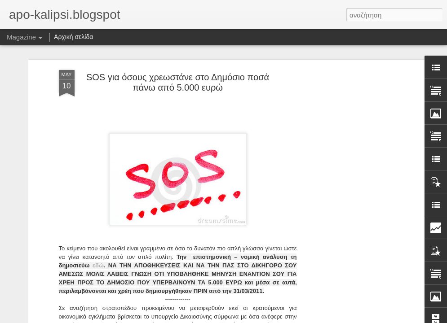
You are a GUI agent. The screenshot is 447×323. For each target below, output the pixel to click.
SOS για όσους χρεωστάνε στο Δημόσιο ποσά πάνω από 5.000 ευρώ (177, 82)
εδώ (98, 265)
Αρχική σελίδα (73, 36)
